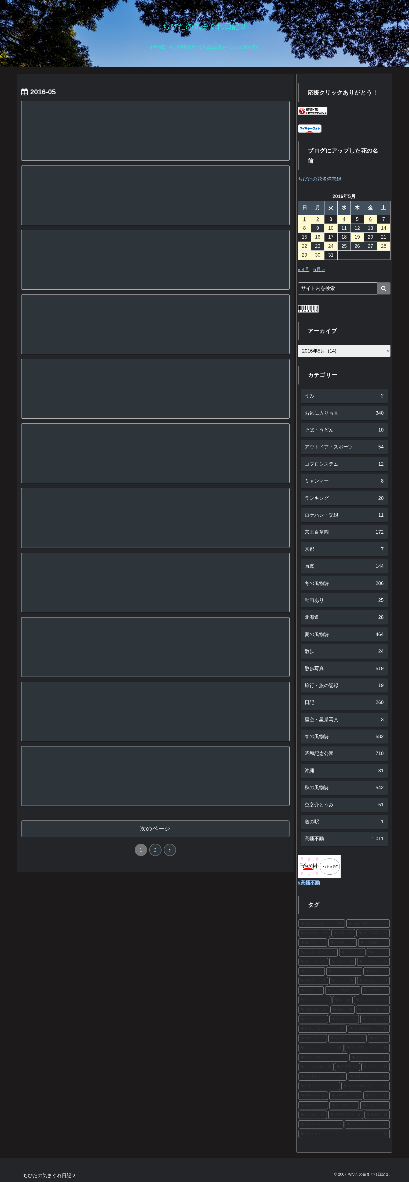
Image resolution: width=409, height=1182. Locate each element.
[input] (344, 288)
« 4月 (303, 269)
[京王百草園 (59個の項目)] (373, 933)
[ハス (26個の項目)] (342, 981)
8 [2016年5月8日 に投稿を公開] (304, 228)
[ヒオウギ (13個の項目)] (344, 1105)
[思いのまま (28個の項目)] (373, 962)
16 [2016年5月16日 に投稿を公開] (317, 237)
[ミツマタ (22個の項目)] (375, 990)
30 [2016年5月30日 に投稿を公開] (317, 255)
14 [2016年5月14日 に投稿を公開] (383, 228)
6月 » (319, 269)
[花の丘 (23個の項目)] (311, 990)
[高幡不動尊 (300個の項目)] (368, 923)
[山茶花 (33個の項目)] (352, 952)
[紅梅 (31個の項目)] (378, 952)
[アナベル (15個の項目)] (375, 1067)
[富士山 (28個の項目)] (311, 971)
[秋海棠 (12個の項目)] (377, 1115)
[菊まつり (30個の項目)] (313, 962)
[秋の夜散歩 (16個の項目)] (369, 1029)
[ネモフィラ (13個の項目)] (345, 1095)
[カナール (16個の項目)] (312, 1038)
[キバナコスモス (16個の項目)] (347, 1038)
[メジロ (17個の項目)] (375, 1019)
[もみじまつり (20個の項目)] (372, 1000)
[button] (383, 288)
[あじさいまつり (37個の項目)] (318, 952)
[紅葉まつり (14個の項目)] (319, 1086)
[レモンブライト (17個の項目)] (322, 1029)
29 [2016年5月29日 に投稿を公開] (304, 255)
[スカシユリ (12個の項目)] (367, 1124)
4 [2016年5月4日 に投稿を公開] (344, 219)
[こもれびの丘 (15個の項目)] (316, 1067)
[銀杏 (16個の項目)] (379, 1038)
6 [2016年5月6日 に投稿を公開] (370, 219)
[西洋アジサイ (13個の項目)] (345, 1115)
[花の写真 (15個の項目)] (367, 1048)
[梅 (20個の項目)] (343, 1000)
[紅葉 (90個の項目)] (343, 933)
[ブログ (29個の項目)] (342, 962)
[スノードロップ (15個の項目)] (323, 1057)
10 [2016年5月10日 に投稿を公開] (331, 228)
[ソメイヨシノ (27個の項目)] (344, 971)
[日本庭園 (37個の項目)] (374, 942)
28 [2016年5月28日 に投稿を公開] (383, 246)
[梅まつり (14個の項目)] (369, 1076)
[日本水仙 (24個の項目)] (373, 981)
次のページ (155, 828)
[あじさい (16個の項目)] (321, 1048)
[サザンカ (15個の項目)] (369, 1057)
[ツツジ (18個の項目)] (313, 1019)
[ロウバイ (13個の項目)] (313, 1105)
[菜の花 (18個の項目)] (344, 1019)
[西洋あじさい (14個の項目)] (322, 1076)
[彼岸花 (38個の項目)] (312, 942)
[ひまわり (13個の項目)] (375, 1105)
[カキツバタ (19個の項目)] (373, 1009)
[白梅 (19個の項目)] (342, 1009)
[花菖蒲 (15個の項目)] (347, 1067)
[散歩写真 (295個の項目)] (314, 933)
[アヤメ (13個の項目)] (376, 1095)
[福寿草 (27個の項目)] (376, 971)
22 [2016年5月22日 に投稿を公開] (304, 246)
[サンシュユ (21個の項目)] (314, 1000)
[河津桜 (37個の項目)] (342, 942)
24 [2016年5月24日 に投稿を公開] (331, 246)
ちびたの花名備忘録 (319, 179)
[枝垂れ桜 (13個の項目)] (313, 1095)
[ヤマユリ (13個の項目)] (312, 1115)
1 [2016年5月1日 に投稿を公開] (304, 219)
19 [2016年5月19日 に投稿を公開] (357, 237)
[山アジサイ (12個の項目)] (344, 1134)
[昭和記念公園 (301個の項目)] (321, 923)
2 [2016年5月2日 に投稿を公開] (317, 219)
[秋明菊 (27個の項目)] (313, 981)
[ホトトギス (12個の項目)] (321, 1124)
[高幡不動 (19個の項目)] (313, 1009)
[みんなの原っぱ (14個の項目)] (365, 1086)
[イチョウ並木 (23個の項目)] (342, 990)
